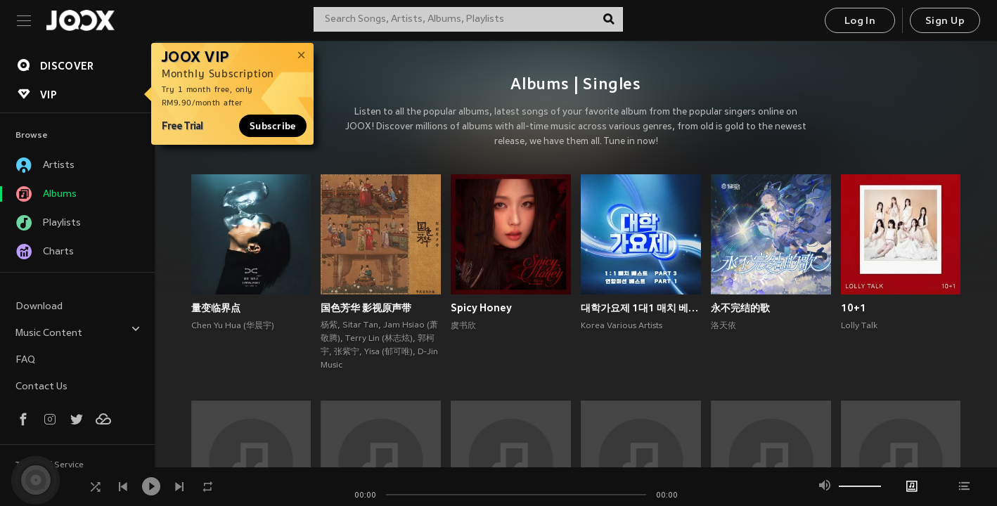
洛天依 (723, 326)
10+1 (853, 307)
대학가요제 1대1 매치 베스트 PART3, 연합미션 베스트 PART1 (641, 307)
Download (39, 306)
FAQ (25, 360)
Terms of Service (49, 465)
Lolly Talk (859, 326)
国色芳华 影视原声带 (366, 307)
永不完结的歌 (740, 307)
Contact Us (41, 387)
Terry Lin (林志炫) (379, 339)
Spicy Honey (481, 307)
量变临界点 (215, 307)
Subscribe (273, 125)
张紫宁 (346, 352)
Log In (859, 21)
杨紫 (329, 325)
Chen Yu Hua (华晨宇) (232, 326)
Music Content (78, 331)
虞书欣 (463, 326)
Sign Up (945, 21)
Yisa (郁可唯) (388, 352)
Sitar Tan (360, 325)
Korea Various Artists (621, 326)
